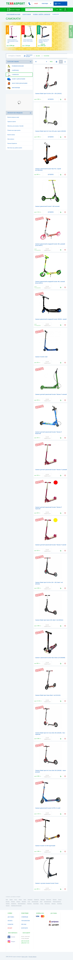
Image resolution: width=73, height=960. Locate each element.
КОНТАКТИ (24, 928)
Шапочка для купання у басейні (15, 126)
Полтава (7, 901)
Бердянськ (59, 903)
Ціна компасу (11, 139)
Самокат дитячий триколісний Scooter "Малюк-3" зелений (51, 394)
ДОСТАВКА (11, 917)
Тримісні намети (12, 121)
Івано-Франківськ (21, 903)
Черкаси (18, 901)
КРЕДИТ (10, 928)
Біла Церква (35, 903)
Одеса (15, 899)
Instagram (11, 941)
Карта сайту (25, 956)
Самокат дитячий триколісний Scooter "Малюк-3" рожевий (51, 469)
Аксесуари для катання (17, 83)
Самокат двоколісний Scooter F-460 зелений (47, 206)
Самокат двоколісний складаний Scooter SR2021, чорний (51, 319)
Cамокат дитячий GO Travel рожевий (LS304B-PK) (13, 41)
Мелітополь (47, 903)
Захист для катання (16, 79)
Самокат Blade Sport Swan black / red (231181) (48, 695)
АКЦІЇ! (36, 3)
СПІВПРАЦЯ (24, 917)
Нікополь (54, 903)
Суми (29, 901)
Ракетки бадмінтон (12, 143)
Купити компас (11, 134)
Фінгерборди (13, 88)
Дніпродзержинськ (57, 901)
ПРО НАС (23, 924)
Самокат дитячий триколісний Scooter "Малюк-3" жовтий (50, 544)
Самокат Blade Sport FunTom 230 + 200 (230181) (48, 93)
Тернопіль (29, 903)
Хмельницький (35, 901)
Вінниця (54, 899)
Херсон (59, 899)
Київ (7, 899)
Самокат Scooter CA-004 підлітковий (45, 845)
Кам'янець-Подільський (16, 905)
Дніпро (20, 899)
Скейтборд (13, 70)
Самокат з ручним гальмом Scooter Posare (46, 883)
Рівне (41, 901)
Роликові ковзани (15, 66)
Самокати (13, 75)
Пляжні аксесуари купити (14, 130)
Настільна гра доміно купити (15, 147)
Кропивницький (47, 901)
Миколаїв (43, 899)
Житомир (24, 901)
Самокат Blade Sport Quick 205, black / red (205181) (49, 620)
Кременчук (13, 903)
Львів (24, 899)
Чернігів (13, 901)
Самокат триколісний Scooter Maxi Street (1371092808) (50, 657)
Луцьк (41, 903)
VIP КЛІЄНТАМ (25, 920)
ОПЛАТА (10, 920)
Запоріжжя (30, 899)
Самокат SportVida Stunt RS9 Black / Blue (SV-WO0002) (44, 41)
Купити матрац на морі (13, 117)
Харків (11, 899)
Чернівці (8, 903)
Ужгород (8, 905)
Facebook (11, 937)
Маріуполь (48, 899)
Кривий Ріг (36, 899)
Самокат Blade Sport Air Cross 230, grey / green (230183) (50, 131)
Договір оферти (32, 956)
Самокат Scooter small (41, 356)
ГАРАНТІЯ (10, 924)
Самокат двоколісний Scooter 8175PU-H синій (47, 808)
